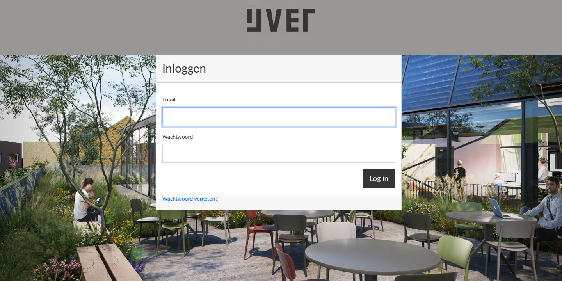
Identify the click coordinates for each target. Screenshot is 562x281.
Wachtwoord (177, 136)
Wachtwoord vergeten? (190, 198)
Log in (379, 178)
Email (168, 99)
